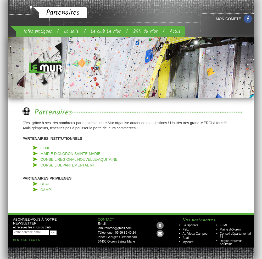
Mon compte (228, 19)
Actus (175, 31)
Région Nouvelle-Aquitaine (231, 242)
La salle (71, 31)
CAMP (46, 190)
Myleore (187, 242)
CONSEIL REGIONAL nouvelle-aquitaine (79, 159)
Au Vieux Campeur (195, 233)
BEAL (45, 184)
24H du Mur (145, 31)
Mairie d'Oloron (230, 229)
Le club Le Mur (106, 31)
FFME (46, 148)
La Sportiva (190, 225)
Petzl (185, 229)
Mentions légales (26, 240)
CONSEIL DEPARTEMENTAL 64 (67, 165)
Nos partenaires (198, 220)
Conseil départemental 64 (235, 235)
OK (53, 232)
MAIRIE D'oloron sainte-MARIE (71, 154)
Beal (185, 238)
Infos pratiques (38, 31)
